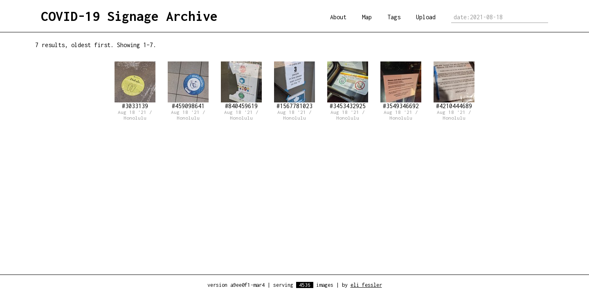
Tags (393, 17)
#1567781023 (294, 85)
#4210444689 (454, 85)
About (338, 17)
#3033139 (134, 85)
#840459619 (241, 85)
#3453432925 (347, 85)
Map (367, 17)
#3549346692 (400, 85)
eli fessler (366, 285)
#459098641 (188, 85)
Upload (426, 17)
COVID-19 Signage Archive (129, 16)
